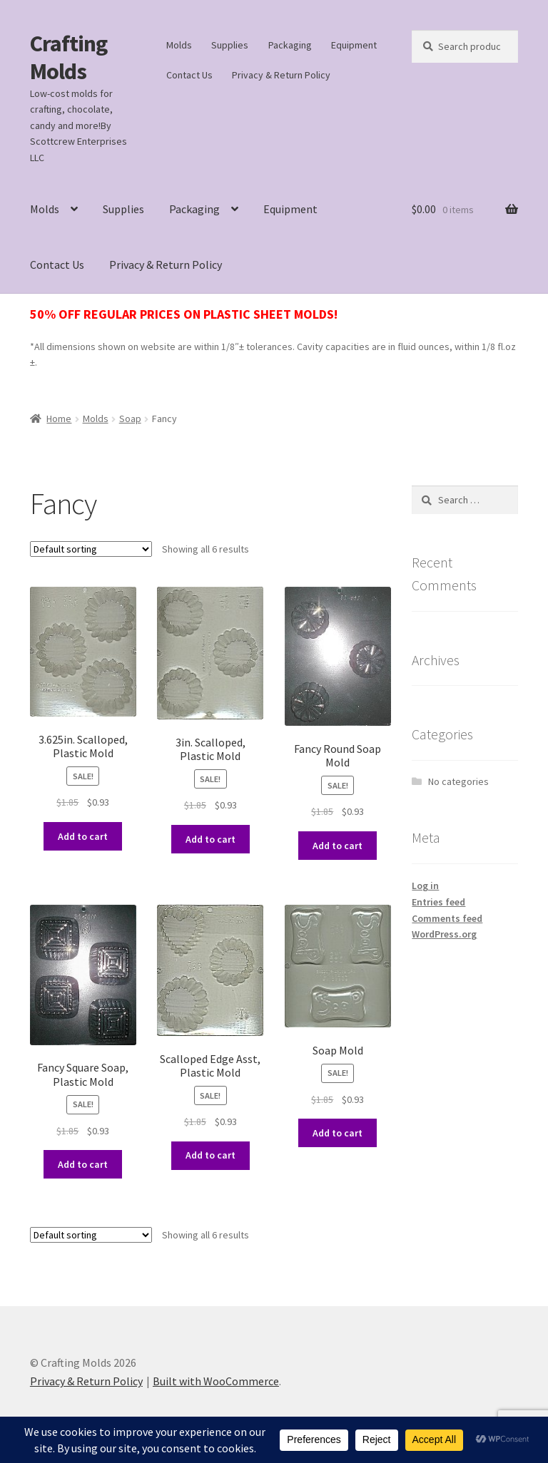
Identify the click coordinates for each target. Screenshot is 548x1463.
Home (58, 418)
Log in (425, 885)
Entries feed (438, 901)
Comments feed (447, 918)
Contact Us (189, 74)
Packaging (290, 44)
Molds (179, 44)
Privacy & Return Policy (281, 74)
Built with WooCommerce (216, 1381)
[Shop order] (91, 549)
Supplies (229, 44)
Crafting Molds (68, 57)
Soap (130, 418)
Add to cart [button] (83, 836)
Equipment (354, 44)
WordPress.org (444, 934)
